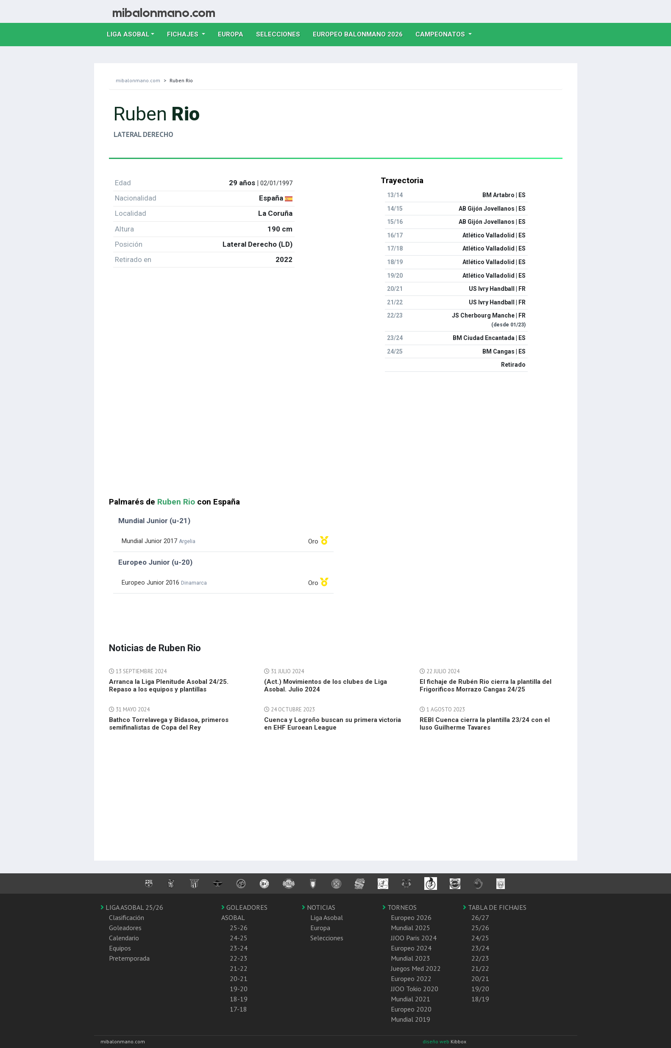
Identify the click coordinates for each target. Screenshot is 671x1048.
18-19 (239, 999)
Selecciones (281, 33)
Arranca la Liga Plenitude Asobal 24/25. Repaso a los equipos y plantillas (168, 685)
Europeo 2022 (411, 978)
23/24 (480, 948)
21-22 (239, 968)
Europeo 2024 (411, 948)
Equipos (120, 948)
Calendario (124, 938)
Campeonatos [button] (441, 34)
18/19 (480, 999)
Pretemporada (129, 958)
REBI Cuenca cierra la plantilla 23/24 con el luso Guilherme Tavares (485, 723)
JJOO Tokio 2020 (414, 988)
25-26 (239, 927)
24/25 (480, 938)
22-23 (239, 958)
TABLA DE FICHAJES (494, 907)
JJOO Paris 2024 (414, 938)
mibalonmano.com (138, 80)
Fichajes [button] (183, 34)
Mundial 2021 (410, 999)
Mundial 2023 (410, 958)
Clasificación (126, 917)
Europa (234, 33)
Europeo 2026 (411, 917)
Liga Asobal (326, 917)
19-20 (239, 988)
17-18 (238, 1009)
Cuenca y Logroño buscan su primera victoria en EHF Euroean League (332, 723)
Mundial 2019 (410, 1019)
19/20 (480, 988)
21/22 (480, 968)
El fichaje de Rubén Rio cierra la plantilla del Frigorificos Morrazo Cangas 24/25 (485, 685)
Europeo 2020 (411, 1009)
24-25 (239, 938)
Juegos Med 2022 (416, 968)
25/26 (480, 927)
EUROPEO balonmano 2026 (361, 33)
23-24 (239, 948)
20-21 (239, 978)
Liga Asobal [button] (128, 34)
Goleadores (125, 927)
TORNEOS (399, 907)
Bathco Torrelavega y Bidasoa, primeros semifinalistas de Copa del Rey (168, 723)
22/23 (480, 958)
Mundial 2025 (410, 927)
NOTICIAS (318, 907)
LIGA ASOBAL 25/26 (131, 907)
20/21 (480, 978)
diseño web (437, 1041)
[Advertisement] (335, 438)
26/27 (480, 917)
